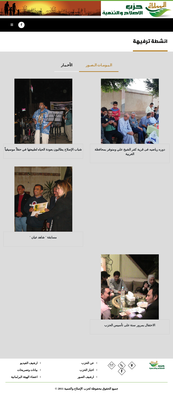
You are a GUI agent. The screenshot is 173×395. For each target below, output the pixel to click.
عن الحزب (87, 363)
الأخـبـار (66, 65)
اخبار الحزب (87, 370)
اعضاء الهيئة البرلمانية (24, 377)
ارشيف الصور (85, 377)
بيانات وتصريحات (27, 370)
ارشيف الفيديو (29, 363)
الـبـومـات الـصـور (99, 65)
